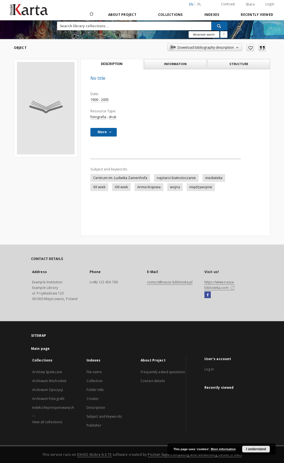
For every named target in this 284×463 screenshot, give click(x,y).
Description (96, 407)
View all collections (47, 422)
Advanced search (204, 34)
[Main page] (91, 14)
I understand (256, 449)
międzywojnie (200, 187)
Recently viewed (257, 14)
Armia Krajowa (149, 187)
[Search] (219, 25)
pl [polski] (199, 4)
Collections (170, 14)
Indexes (211, 14)
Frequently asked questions (163, 372)
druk (112, 117)
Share (250, 4)
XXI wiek (121, 187)
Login (269, 4)
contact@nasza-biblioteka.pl (169, 282)
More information (223, 449)
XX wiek (99, 187)
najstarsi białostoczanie (176, 177)
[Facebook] (207, 295)
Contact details (153, 380)
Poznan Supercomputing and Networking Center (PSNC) (195, 454)
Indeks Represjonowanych (53, 407)
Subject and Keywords (104, 416)
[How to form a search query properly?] (223, 34)
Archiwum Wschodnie (49, 380)
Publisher (94, 425)
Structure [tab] (238, 64)
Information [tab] (175, 64)
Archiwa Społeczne (47, 372)
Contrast (228, 4)
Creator (93, 398)
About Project (122, 14)
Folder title (95, 389)
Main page (40, 348)
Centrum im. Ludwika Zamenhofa (120, 177)
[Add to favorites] (250, 47)
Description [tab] (111, 64)
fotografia (98, 117)
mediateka (213, 177)
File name (94, 372)
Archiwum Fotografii (48, 398)
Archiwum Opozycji (47, 389)
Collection (95, 380)
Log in (209, 369)
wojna (175, 187)
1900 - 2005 (99, 99)
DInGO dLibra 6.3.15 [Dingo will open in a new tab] (94, 454)
